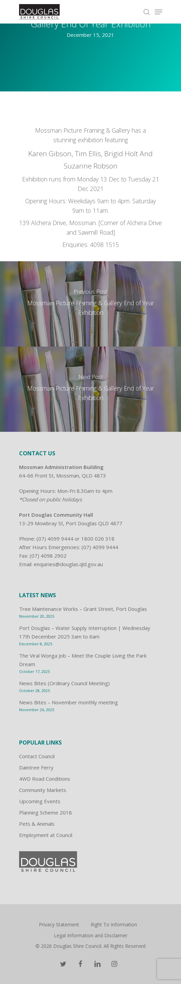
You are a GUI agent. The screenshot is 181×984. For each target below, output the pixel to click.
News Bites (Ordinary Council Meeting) (64, 683)
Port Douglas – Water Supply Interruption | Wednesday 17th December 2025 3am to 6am (84, 632)
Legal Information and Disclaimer (90, 935)
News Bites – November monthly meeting (68, 702)
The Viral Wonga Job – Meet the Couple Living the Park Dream (83, 659)
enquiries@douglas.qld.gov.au (68, 564)
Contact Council (37, 756)
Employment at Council (45, 835)
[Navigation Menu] (158, 12)
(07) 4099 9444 (54, 538)
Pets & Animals (37, 823)
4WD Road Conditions (44, 778)
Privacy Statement (59, 924)
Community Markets (42, 790)
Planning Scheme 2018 (45, 812)
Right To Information (114, 924)
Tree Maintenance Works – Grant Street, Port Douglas (83, 608)
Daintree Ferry (36, 767)
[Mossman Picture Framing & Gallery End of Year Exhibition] (90, 304)
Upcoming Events (39, 801)
